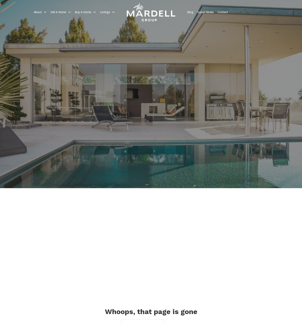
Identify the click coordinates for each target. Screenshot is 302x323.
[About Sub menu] (45, 12)
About (38, 12)
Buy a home (83, 12)
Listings (105, 12)
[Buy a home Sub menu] (94, 12)
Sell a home (58, 12)
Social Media (205, 12)
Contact (223, 12)
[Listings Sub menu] (113, 12)
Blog (190, 12)
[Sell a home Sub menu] (69, 12)
